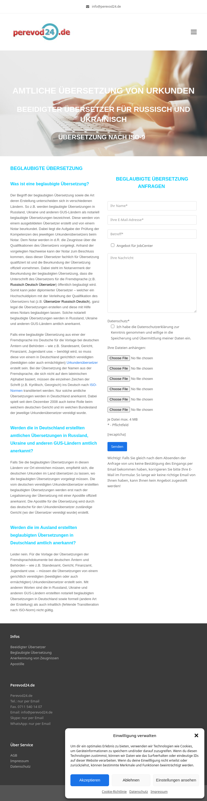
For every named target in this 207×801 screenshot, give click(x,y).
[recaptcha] (116, 434)
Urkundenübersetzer (82, 363)
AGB (13, 755)
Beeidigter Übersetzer (28, 647)
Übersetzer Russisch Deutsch (66, 301)
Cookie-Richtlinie (114, 791)
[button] (196, 735)
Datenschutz (138, 791)
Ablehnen (131, 780)
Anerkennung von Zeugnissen (34, 658)
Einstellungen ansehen (176, 780)
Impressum (159, 791)
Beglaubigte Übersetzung (31, 652)
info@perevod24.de (106, 6)
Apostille (17, 663)
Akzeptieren (89, 780)
